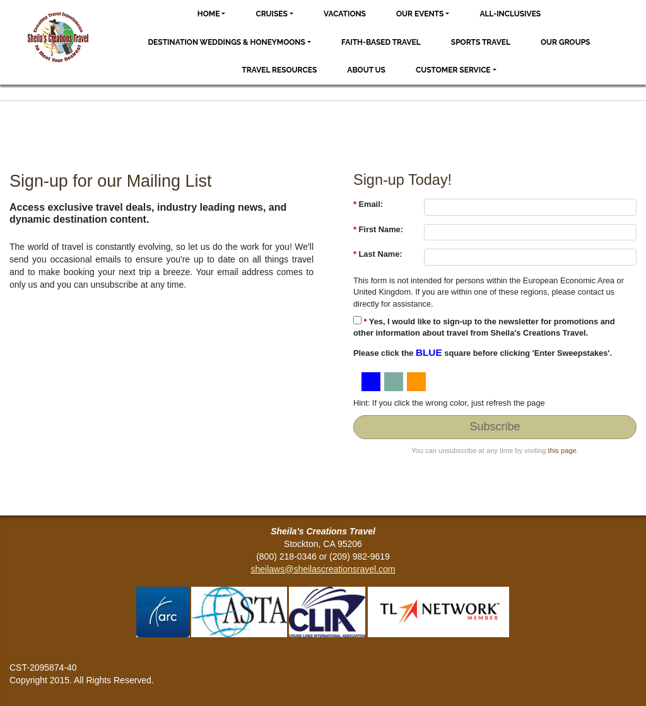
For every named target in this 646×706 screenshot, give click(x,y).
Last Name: (377, 254)
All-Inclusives (510, 13)
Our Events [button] (419, 13)
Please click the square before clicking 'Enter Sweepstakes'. (482, 352)
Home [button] (208, 13)
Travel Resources (279, 70)
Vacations (345, 13)
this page (562, 450)
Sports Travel (480, 42)
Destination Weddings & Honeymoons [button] (226, 42)
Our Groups (565, 42)
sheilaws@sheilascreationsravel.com (323, 569)
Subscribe (494, 426)
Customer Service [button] (453, 70)
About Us (366, 70)
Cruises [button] (271, 13)
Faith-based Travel (381, 42)
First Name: (378, 229)
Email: (368, 204)
